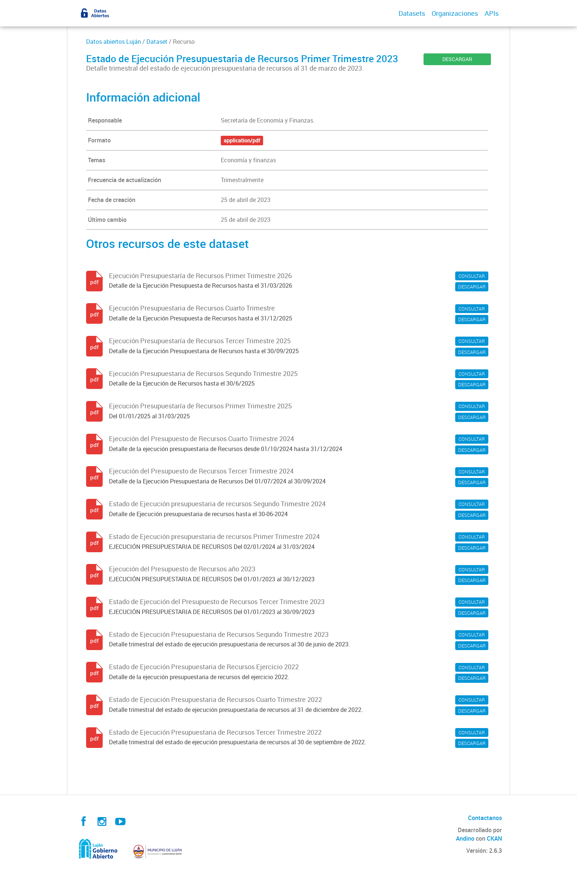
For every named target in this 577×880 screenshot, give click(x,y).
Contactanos (485, 818)
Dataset (156, 42)
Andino (465, 838)
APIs (492, 13)
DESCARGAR (457, 59)
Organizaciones (455, 13)
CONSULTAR (472, 276)
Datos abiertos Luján (113, 42)
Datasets (412, 13)
